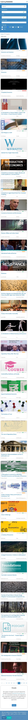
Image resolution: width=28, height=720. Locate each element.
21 (26, 683)
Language (4, 25)
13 (6, 683)
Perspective (4, 9)
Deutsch (5, 27)
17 (16, 683)
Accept (9, 717)
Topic (3, 15)
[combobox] (14, 22)
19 (21, 683)
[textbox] (14, 22)
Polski (4, 29)
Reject (4, 717)
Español (15, 27)
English (10, 27)
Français (21, 27)
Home (2, 34)
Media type (4, 20)
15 (11, 683)
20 (23, 683)
